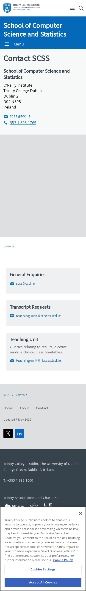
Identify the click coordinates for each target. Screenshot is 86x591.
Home (8, 408)
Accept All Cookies (43, 582)
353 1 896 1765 (19, 122)
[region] (43, 549)
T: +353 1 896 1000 (18, 480)
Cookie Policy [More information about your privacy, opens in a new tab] (63, 560)
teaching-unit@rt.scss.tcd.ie (35, 315)
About (24, 408)
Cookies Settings (43, 569)
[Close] (80, 513)
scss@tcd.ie (17, 116)
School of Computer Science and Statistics (35, 29)
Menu (14, 44)
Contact (8, 246)
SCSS (6, 395)
